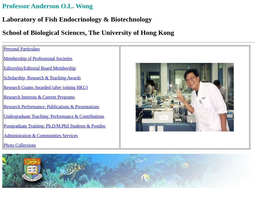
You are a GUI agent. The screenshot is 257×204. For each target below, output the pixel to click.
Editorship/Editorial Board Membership (40, 68)
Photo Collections (20, 145)
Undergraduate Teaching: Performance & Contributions (54, 116)
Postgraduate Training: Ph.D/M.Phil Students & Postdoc (55, 126)
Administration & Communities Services (41, 135)
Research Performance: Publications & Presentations (51, 106)
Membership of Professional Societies (38, 58)
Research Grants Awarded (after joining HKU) (46, 87)
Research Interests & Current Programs (39, 97)
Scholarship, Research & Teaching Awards (42, 77)
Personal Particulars (22, 48)
